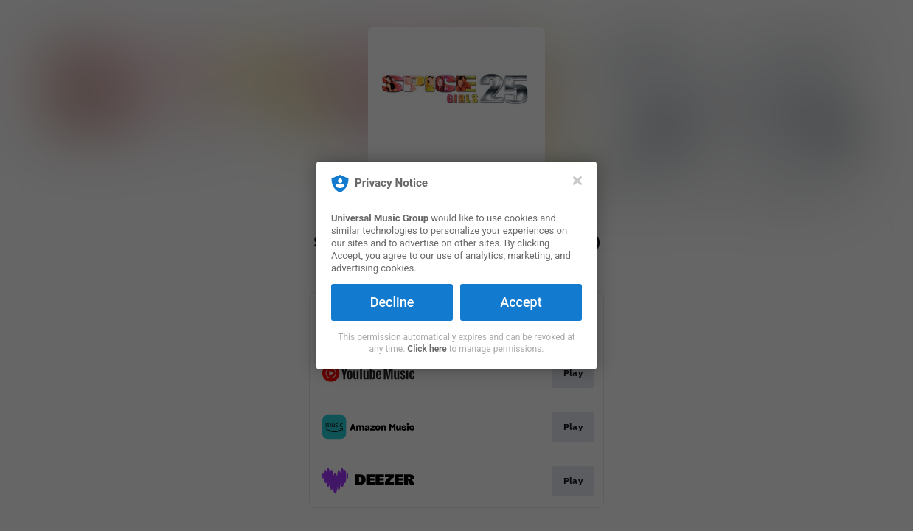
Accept (520, 302)
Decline (392, 302)
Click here (426, 349)
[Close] (577, 180)
